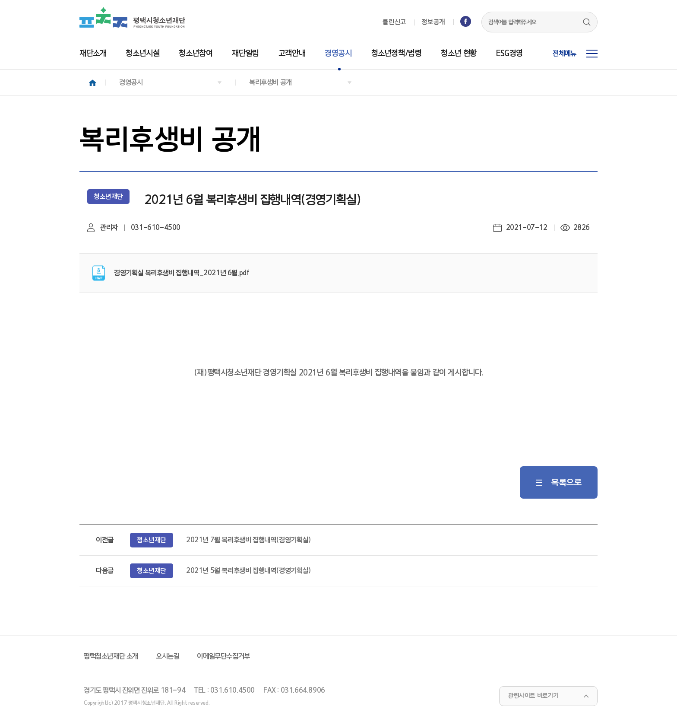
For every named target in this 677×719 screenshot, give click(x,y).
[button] (170, 82)
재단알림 (245, 53)
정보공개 (433, 22)
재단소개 (92, 53)
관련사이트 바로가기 (533, 696)
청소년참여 (195, 53)
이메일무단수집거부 (223, 656)
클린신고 (394, 22)
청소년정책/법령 (396, 53)
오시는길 (167, 656)
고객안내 (291, 53)
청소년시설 (142, 53)
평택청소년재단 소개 (111, 656)
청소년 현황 (459, 53)
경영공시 (338, 53)
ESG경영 (509, 53)
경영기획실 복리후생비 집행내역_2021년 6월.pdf (182, 273)
